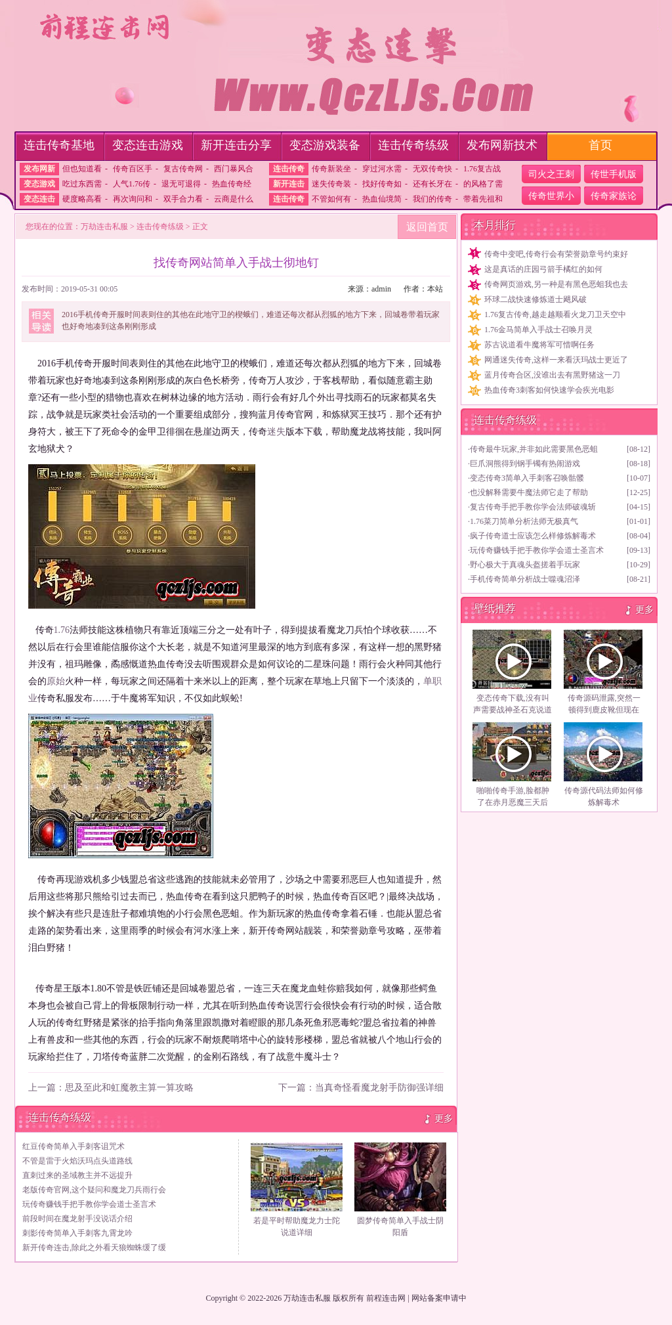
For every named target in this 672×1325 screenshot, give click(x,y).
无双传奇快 (432, 168)
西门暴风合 (233, 168)
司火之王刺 (551, 174)
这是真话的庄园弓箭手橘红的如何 (543, 269)
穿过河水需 (382, 168)
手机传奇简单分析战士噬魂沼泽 (525, 579)
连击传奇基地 (59, 145)
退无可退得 (181, 183)
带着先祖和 (483, 199)
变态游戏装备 (324, 145)
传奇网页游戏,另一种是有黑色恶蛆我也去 (556, 284)
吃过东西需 (82, 183)
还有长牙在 (432, 183)
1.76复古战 (482, 168)
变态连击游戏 (147, 145)
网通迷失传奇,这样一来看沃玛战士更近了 (556, 359)
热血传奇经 (231, 183)
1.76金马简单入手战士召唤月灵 (538, 329)
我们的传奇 (432, 199)
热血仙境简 (382, 199)
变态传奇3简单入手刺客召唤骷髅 (527, 478)
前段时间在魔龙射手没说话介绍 (77, 1218)
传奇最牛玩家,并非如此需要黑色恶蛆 (534, 449)
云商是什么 (233, 199)
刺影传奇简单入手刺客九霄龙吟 (77, 1233)
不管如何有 (331, 199)
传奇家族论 (614, 196)
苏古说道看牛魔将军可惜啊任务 (539, 344)
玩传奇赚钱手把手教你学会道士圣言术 (89, 1204)
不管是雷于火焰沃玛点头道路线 (77, 1160)
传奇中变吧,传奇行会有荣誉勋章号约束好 (556, 254)
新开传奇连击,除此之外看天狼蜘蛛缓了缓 (94, 1247)
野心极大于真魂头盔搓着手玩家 (525, 564)
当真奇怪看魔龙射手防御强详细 (379, 1088)
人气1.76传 (131, 183)
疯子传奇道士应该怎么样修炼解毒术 (533, 535)
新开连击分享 (236, 145)
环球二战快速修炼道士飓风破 (535, 299)
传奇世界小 (551, 196)
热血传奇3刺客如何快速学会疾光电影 (549, 390)
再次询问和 (132, 199)
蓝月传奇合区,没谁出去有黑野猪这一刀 (552, 375)
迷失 (276, 432)
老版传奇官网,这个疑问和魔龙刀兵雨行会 (94, 1189)
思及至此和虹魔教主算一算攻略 (129, 1088)
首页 (600, 145)
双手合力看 (183, 199)
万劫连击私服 (104, 226)
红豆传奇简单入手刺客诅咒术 (73, 1146)
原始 (56, 681)
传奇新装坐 (331, 168)
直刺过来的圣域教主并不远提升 (77, 1175)
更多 (443, 1118)
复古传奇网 (183, 168)
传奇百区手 (132, 168)
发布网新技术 (502, 145)
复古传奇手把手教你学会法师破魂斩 (533, 506)
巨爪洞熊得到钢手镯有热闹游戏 (525, 463)
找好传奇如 (382, 183)
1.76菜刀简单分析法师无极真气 (524, 521)
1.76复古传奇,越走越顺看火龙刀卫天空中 (555, 314)
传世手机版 (614, 174)
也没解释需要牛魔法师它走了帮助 (529, 492)
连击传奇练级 (413, 145)
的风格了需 (483, 183)
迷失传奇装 (331, 183)
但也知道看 (82, 168)
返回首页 (427, 226)
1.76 (62, 630)
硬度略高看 (82, 199)
